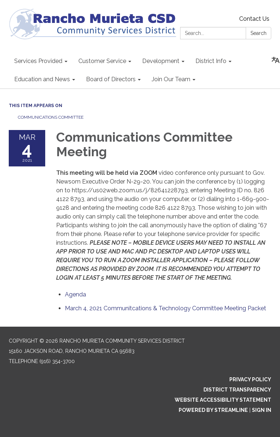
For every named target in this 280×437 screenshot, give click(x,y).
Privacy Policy (250, 379)
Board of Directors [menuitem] (111, 79)
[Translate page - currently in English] (275, 60)
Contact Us (254, 18)
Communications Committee (51, 117)
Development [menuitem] (160, 61)
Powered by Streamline (213, 410)
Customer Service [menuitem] (102, 61)
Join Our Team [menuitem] (171, 79)
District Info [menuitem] (210, 61)
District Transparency (237, 390)
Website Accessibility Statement (223, 400)
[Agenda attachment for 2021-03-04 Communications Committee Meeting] (75, 294)
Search (258, 33)
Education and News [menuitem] (42, 79)
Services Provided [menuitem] (38, 61)
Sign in (261, 410)
